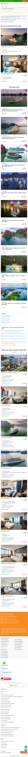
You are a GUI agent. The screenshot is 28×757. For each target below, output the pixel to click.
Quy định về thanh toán (5, 713)
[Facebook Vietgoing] (2, 675)
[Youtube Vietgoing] (8, 675)
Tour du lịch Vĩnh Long (4, 655)
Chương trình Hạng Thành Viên (6, 706)
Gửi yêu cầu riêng (10, 18)
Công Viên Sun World (8, 379)
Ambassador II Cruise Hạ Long (7, 46)
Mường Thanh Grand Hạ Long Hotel (8, 563)
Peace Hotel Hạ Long (5, 530)
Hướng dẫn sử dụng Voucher (6, 701)
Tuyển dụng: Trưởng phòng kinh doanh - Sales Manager (10, 727)
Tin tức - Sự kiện (3, 746)
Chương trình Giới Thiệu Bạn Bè (6, 705)
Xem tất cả (14, 352)
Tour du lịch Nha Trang (18, 646)
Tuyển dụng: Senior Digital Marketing (7, 734)
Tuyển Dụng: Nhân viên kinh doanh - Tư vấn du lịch (9, 729)
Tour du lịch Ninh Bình (18, 639)
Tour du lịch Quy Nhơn (4, 657)
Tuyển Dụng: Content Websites (6, 732)
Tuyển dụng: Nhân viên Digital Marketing (7, 730)
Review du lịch (3, 742)
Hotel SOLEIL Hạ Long (5, 405)
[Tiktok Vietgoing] (10, 675)
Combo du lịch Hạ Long (6, 315)
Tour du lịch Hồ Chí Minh (5, 641)
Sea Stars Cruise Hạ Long (6, 468)
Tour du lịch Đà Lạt (18, 647)
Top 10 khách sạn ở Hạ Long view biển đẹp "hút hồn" (11, 332)
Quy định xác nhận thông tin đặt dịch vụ (7, 715)
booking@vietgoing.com (7, 672)
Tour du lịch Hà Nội (4, 639)
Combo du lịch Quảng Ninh (6, 316)
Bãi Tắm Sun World (8, 380)
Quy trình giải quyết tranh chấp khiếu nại (7, 722)
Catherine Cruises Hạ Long (6, 437)
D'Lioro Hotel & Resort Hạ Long (7, 73)
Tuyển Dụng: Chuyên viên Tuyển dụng (7, 735)
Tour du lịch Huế (3, 649)
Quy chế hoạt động (4, 720)
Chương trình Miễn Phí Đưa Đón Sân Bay (7, 703)
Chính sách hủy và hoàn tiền (5, 717)
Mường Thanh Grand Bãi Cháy (7, 595)
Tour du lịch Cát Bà (4, 646)
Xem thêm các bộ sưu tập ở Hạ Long (9, 343)
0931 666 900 (23, 3)
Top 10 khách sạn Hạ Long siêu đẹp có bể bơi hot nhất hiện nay (13, 330)
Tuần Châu (6, 381)
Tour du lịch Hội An (18, 644)
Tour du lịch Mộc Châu (18, 641)
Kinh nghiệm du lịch (4, 744)
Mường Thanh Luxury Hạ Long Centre (8, 372)
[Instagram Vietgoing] (4, 675)
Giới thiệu (2, 691)
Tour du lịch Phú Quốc (4, 652)
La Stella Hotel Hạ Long (6, 498)
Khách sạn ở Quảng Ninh (6, 322)
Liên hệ (2, 693)
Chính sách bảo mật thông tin (6, 718)
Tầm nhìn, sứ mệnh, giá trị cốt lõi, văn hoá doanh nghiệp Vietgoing (12, 696)
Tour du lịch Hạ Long (5, 318)
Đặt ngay (24, 752)
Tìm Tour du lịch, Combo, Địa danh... (8, 8)
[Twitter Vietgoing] (6, 675)
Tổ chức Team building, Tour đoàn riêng (7, 741)
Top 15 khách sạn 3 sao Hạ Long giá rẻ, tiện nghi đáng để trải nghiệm (14, 341)
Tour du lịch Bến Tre (4, 654)
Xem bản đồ (4, 52)
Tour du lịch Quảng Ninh (6, 319)
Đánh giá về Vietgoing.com (5, 698)
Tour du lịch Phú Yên (18, 649)
